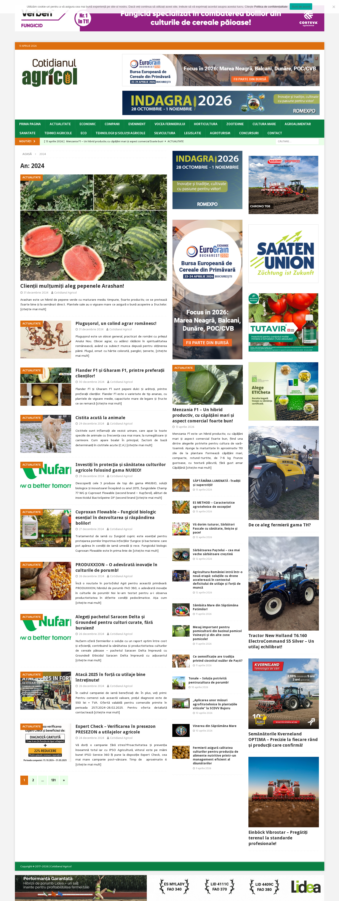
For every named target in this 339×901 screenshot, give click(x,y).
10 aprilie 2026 (200, 687)
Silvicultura (164, 133)
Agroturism (220, 133)
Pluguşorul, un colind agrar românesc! (115, 323)
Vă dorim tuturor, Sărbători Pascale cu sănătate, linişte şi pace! (215, 528)
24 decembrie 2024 (91, 738)
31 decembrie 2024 (36, 292)
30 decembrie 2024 (91, 382)
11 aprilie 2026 (203, 614)
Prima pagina (30, 124)
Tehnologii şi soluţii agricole (120, 133)
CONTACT (274, 133)
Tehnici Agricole (58, 133)
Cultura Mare (264, 124)
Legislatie (192, 133)
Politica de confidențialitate (271, 6)
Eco (84, 133)
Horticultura (205, 124)
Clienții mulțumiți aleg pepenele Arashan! (72, 286)
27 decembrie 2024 (91, 529)
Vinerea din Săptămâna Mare (215, 726)
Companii (112, 124)
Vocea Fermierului (170, 124)
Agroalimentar (298, 124)
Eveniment (137, 124)
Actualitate (60, 124)
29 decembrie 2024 (91, 423)
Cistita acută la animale (100, 417)
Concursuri (249, 133)
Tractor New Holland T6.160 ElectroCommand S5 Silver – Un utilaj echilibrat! (281, 641)
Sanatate (27, 133)
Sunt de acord (301, 6)
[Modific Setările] (333, 7)
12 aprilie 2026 (204, 537)
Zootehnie (235, 124)
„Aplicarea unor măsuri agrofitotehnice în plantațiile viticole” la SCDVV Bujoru (215, 704)
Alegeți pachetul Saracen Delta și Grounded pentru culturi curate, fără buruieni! (114, 622)
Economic (88, 124)
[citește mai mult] (33, 309)
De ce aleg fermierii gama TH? (279, 524)
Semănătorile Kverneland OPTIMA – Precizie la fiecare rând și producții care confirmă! (283, 739)
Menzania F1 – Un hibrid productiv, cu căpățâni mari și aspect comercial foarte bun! (203, 415)
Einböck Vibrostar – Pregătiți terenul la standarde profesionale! (278, 838)
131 (53, 780)
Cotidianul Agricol (65, 292)
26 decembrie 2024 (91, 576)
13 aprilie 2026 (185, 427)
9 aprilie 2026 (203, 768)
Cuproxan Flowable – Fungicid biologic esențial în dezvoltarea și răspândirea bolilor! (115, 517)
